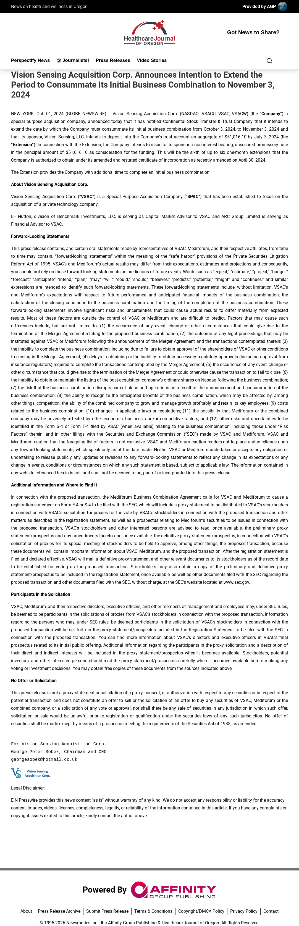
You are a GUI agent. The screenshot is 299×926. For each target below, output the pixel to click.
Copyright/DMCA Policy (201, 911)
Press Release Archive (59, 911)
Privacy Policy (244, 911)
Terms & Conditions (153, 911)
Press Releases (113, 60)
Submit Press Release (107, 911)
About (26, 911)
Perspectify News (30, 60)
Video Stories (152, 60)
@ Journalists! (73, 60)
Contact (271, 911)
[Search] (269, 60)
